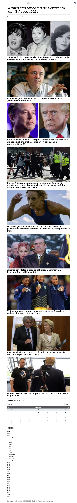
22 (38, 420)
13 (20, 417)
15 (38, 417)
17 (56, 417)
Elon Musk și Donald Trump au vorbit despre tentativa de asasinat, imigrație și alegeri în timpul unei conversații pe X (37, 142)
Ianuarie (11, 438)
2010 (8, 490)
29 (38, 423)
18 (65, 417)
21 (29, 420)
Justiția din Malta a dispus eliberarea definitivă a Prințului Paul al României (34, 271)
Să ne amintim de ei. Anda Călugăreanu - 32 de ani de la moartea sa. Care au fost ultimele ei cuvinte (38, 58)
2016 (8, 477)
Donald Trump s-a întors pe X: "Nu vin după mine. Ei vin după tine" (38, 394)
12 (11, 417)
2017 (8, 475)
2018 (8, 473)
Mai (10, 446)
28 (29, 423)
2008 (8, 494)
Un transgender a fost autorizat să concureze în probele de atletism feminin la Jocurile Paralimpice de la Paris (38, 228)
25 (65, 420)
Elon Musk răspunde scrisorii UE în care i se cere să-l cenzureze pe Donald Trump (36, 353)
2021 (8, 467)
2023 (8, 463)
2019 (8, 471)
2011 (8, 488)
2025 (8, 433)
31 (56, 423)
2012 (8, 486)
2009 (8, 492)
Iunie (10, 448)
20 (20, 420)
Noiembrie (11, 459)
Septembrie (12, 454)
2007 (8, 496)
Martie (10, 442)
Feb (10, 440)
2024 (8, 436)
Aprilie (10, 444)
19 (11, 420)
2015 (8, 479)
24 (56, 420)
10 (56, 415)
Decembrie (11, 461)
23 (47, 420)
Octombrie (11, 456)
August (11, 452)
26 (11, 423)
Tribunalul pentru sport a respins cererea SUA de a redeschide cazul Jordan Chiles (35, 312)
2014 (8, 482)
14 (29, 417)
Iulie (10, 450)
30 (47, 423)
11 (65, 415)
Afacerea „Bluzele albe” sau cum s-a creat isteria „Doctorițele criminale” (34, 99)
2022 (8, 465)
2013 (8, 484)
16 (47, 417)
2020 (8, 469)
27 (20, 423)
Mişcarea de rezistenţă (38, 3)
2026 (8, 431)
